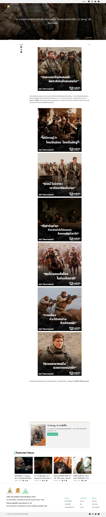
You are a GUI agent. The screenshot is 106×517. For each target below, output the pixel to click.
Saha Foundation (96, 507)
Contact (81, 507)
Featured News (74, 6)
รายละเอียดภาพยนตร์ (52, 434)
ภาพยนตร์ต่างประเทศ (69, 507)
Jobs (92, 6)
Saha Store (85, 6)
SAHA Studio (95, 504)
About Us (82, 501)
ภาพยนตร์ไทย (68, 504)
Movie (52, 6)
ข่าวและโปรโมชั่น (68, 501)
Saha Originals (61, 6)
